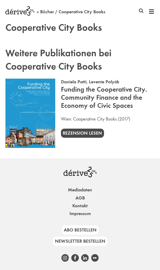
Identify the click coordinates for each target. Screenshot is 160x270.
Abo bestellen (80, 230)
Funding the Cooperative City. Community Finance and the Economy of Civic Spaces (104, 97)
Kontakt (80, 206)
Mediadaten (80, 190)
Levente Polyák (104, 82)
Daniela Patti (73, 82)
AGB (80, 198)
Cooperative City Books (95, 119)
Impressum (80, 213)
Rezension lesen (82, 133)
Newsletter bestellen (80, 241)
